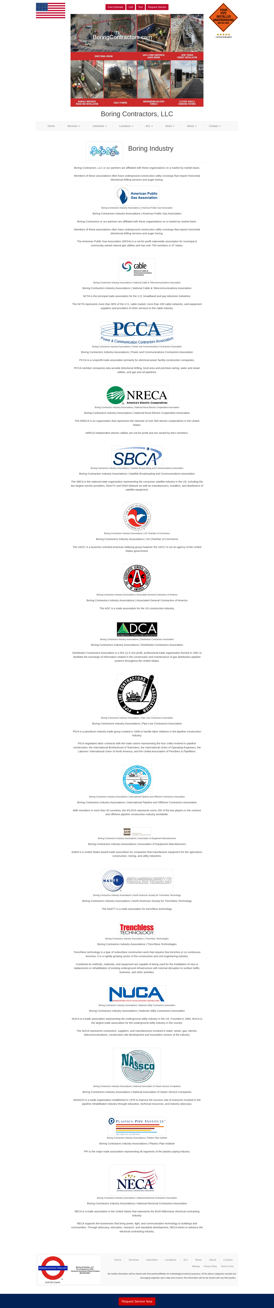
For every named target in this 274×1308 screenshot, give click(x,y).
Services (73, 125)
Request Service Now (137, 1301)
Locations (126, 125)
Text (140, 7)
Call (130, 7)
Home (51, 125)
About (191, 125)
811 (149, 125)
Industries (100, 125)
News (170, 125)
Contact (215, 125)
